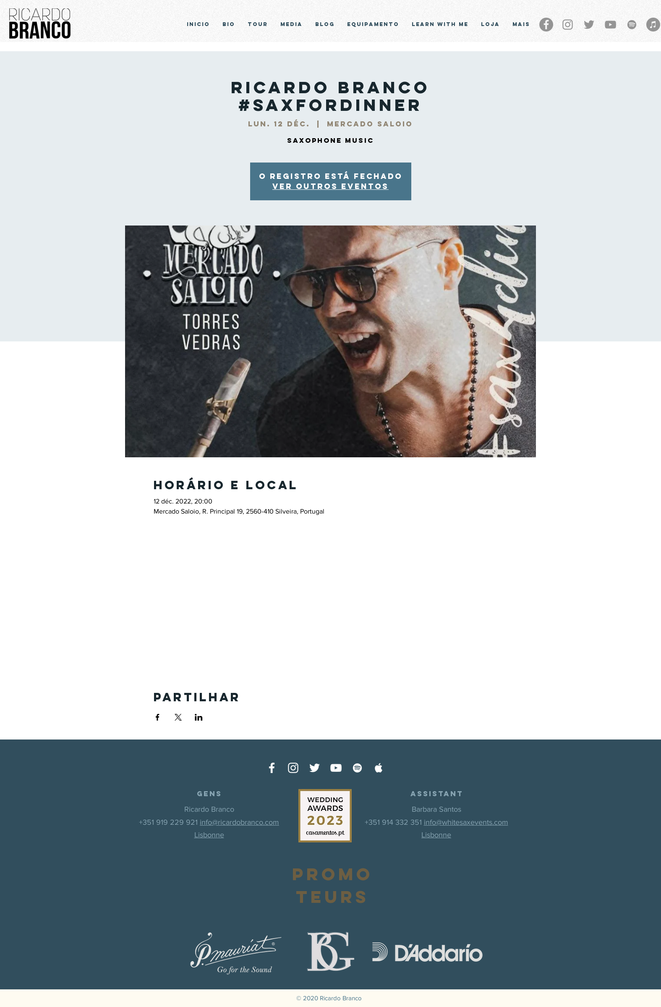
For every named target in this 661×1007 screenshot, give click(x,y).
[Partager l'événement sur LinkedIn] (199, 717)
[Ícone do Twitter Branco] (314, 768)
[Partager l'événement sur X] (178, 717)
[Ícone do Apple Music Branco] (379, 768)
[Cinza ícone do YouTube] (610, 24)
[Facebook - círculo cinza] (546, 24)
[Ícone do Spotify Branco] (357, 768)
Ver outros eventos (330, 186)
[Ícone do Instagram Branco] (293, 768)
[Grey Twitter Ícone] (589, 24)
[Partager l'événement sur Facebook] (158, 717)
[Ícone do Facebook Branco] (272, 768)
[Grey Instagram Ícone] (568, 24)
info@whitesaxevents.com (466, 822)
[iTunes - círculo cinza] (653, 24)
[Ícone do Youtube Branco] (336, 768)
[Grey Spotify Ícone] (632, 24)
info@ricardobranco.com (239, 822)
